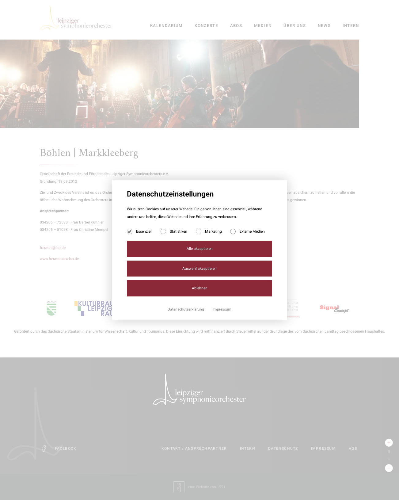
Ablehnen (199, 288)
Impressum (222, 309)
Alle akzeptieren (200, 248)
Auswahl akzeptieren (199, 268)
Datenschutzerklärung (186, 309)
